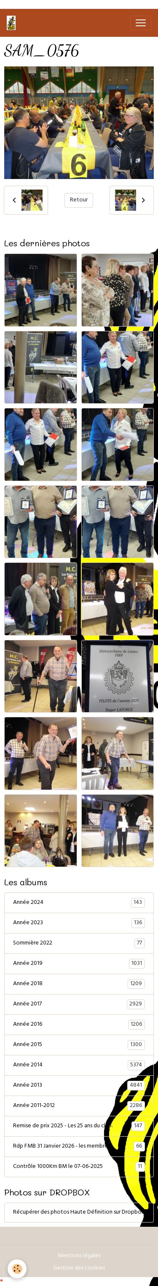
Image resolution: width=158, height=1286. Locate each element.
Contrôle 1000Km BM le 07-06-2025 (79, 1167)
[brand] (13, 23)
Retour (79, 200)
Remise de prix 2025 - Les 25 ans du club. (79, 1126)
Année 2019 (79, 964)
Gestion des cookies (79, 1268)
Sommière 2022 (79, 944)
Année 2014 (79, 1065)
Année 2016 (79, 1025)
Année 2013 (79, 1086)
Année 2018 (79, 984)
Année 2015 (79, 1045)
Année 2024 (79, 903)
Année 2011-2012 (79, 1106)
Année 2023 (79, 923)
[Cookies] (17, 1268)
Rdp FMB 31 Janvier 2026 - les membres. (79, 1147)
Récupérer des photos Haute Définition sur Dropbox (79, 1212)
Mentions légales (79, 1256)
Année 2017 (79, 1005)
